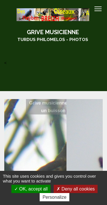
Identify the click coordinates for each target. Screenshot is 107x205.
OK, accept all (31, 188)
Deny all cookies (75, 188)
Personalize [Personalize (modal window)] (54, 197)
